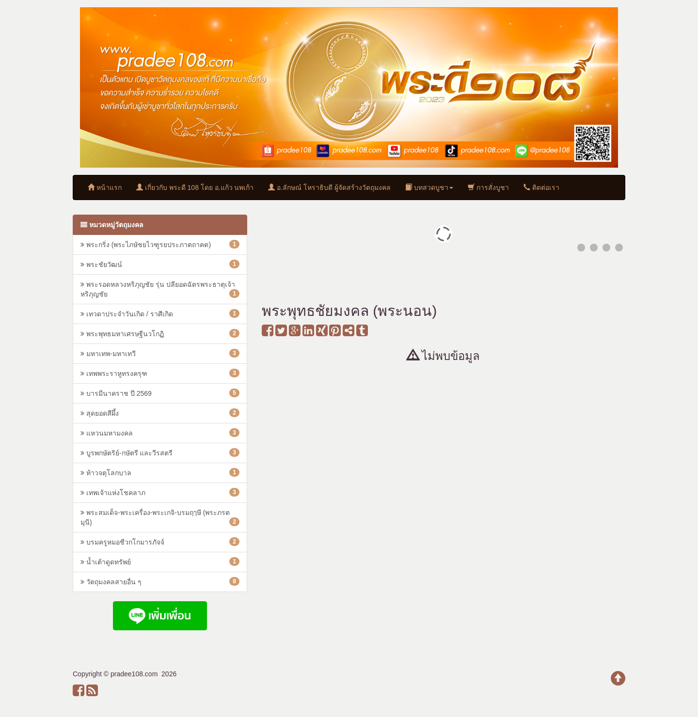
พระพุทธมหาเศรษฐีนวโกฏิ (159, 333)
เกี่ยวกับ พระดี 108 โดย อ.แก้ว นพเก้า (195, 187)
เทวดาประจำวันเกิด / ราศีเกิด (159, 313)
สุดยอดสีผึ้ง (159, 412)
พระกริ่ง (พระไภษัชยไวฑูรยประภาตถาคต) (159, 244)
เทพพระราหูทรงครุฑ (159, 373)
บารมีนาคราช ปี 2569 (159, 393)
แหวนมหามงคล (159, 432)
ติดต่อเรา (541, 187)
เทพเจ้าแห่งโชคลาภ (159, 492)
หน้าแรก (105, 187)
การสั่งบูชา (488, 187)
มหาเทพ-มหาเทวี (159, 353)
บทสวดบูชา (429, 187)
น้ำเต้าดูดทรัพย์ (159, 561)
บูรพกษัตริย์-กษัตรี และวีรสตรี (159, 452)
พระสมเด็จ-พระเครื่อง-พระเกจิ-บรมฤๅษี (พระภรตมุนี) (159, 517)
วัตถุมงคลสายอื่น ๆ (159, 581)
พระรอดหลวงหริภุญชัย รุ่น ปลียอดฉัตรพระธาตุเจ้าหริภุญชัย (159, 289)
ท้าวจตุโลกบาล (159, 472)
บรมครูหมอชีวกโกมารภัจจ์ (159, 541)
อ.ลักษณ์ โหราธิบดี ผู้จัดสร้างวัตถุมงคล (329, 187)
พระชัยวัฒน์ (159, 264)
